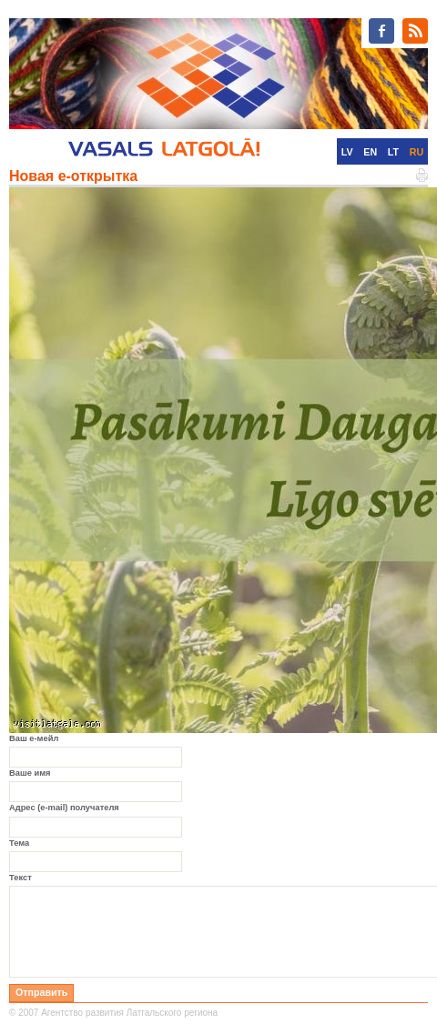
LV (347, 151)
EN (370, 151)
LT (393, 151)
